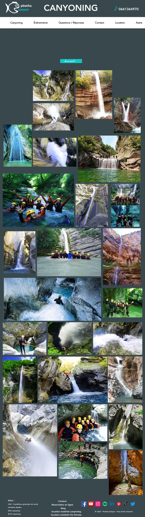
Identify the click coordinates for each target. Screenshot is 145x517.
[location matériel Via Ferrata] (66, 514)
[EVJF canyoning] (18, 514)
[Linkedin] (112, 504)
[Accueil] (71, 61)
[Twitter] (133, 504)
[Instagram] (98, 504)
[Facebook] (84, 504)
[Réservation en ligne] (62, 505)
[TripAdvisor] (105, 504)
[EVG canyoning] (18, 510)
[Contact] (62, 501)
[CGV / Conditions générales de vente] (24, 504)
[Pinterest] (119, 504)
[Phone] (115, 8)
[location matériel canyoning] (66, 511)
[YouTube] (91, 504)
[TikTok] (126, 504)
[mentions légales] (18, 507)
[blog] (63, 508)
